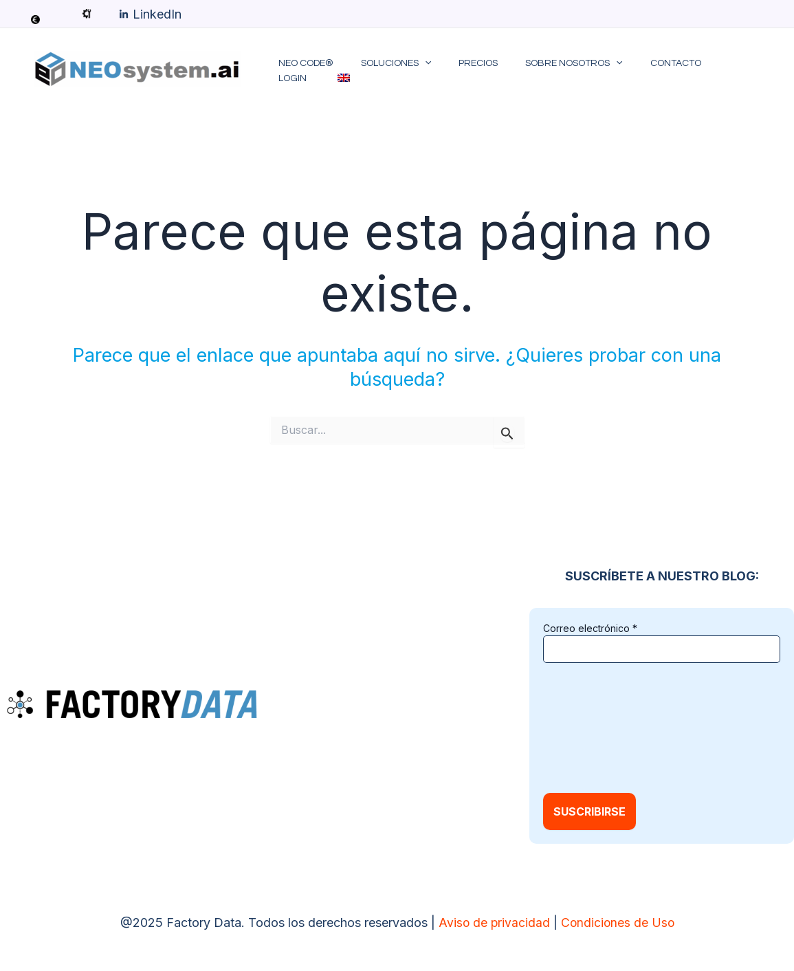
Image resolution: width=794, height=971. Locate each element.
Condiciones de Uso (618, 922)
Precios (468, 70)
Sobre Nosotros (555, 70)
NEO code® (312, 70)
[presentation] (599, 726)
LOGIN (708, 70)
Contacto (649, 70)
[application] (423, 70)
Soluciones (394, 70)
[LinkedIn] (150, 14)
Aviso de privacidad (493, 922)
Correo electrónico (590, 628)
